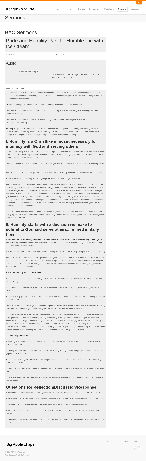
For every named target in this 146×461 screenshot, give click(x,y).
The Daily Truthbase (23, 455)
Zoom (59, 9)
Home (68, 9)
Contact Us (136, 441)
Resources (134, 9)
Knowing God (94, 9)
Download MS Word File (15, 88)
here (85, 74)
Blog (126, 441)
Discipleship (109, 9)
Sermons (122, 9)
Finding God (80, 9)
